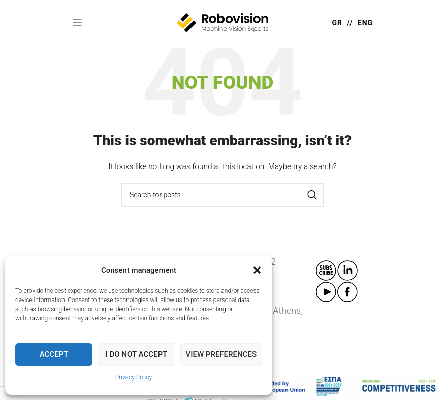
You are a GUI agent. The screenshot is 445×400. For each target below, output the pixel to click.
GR (337, 23)
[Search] (222, 195)
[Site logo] (222, 22)
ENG (365, 23)
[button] (257, 270)
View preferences (221, 354)
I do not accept (137, 354)
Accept (54, 354)
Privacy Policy (133, 377)
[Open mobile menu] (77, 23)
